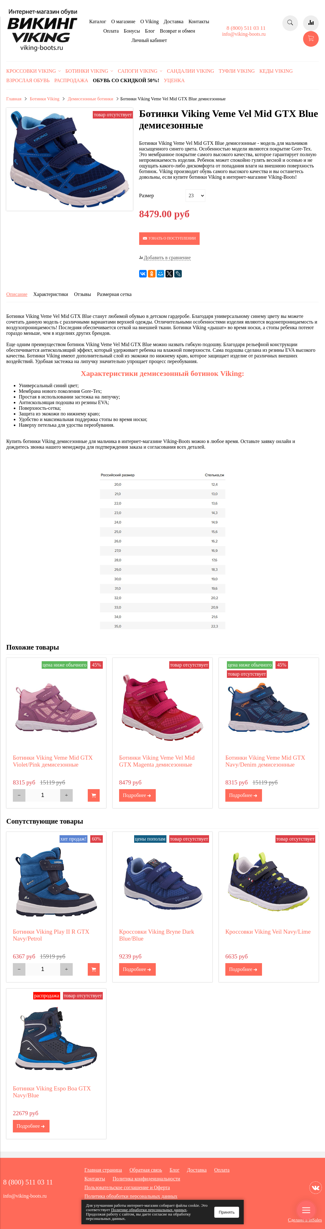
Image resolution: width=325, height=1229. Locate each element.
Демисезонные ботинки (90, 98)
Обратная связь (145, 1170)
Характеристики (50, 294)
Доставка (174, 21)
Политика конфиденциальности (146, 1178)
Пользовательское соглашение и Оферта (127, 1187)
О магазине (123, 21)
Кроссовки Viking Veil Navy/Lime (268, 931)
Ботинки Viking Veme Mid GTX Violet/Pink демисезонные (53, 761)
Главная (13, 98)
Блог (150, 31)
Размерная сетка (114, 294)
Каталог (97, 21)
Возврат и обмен (177, 31)
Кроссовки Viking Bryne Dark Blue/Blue (156, 935)
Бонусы (132, 31)
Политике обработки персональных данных (148, 1209)
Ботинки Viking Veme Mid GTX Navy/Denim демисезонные (265, 761)
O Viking (149, 21)
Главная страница (103, 1170)
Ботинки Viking (44, 98)
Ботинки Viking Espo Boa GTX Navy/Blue (52, 1092)
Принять (227, 1212)
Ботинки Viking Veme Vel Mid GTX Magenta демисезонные (157, 761)
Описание (16, 294)
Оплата (111, 31)
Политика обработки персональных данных (130, 1196)
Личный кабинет (149, 40)
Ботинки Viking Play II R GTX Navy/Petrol (51, 935)
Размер (146, 195)
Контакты (198, 21)
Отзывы (82, 294)
